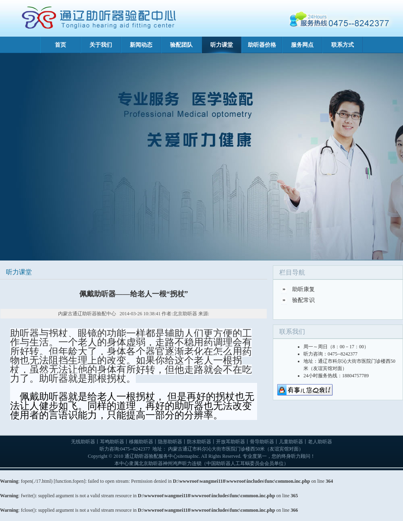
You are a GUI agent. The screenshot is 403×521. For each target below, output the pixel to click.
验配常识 (303, 300)
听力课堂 (221, 45)
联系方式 (342, 45)
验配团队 (181, 45)
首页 (60, 45)
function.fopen (69, 481)
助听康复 (303, 289)
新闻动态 (141, 45)
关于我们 (100, 45)
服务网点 (302, 45)
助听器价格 (262, 45)
